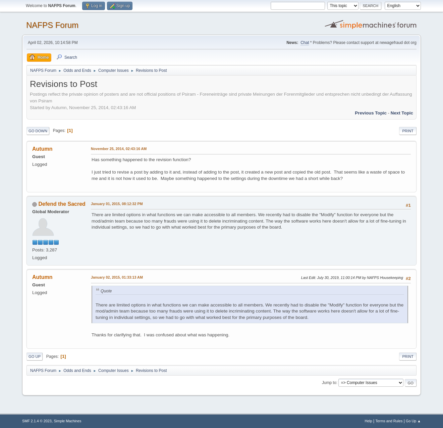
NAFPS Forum (52, 25)
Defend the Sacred (62, 204)
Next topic (402, 112)
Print (407, 131)
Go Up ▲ (413, 421)
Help (368, 421)
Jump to (329, 382)
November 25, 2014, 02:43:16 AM (119, 149)
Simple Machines (67, 421)
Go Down (38, 131)
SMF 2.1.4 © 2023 (37, 421)
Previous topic (371, 112)
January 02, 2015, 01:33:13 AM (117, 277)
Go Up (35, 356)
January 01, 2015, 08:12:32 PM (117, 204)
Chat (304, 42)
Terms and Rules (388, 421)
